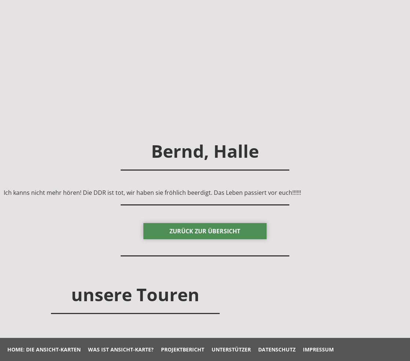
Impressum (318, 349)
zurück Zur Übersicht (204, 231)
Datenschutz (277, 349)
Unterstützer (231, 349)
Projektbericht (182, 349)
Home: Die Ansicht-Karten (44, 349)
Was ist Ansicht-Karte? (121, 349)
